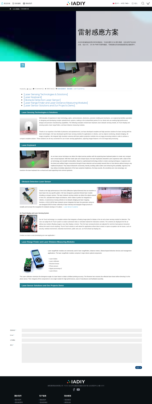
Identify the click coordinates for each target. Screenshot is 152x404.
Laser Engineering (78, 89)
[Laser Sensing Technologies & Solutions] (46, 94)
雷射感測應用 (62, 89)
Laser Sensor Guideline (71, 207)
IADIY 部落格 (16, 9)
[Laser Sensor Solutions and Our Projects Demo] (49, 105)
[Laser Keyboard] (33, 97)
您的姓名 (12, 330)
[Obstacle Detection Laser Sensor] (42, 100)
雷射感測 (69, 89)
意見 (11, 345)
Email (11, 335)
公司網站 (12, 340)
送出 (137, 367)
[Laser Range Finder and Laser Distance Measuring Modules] (56, 102)
